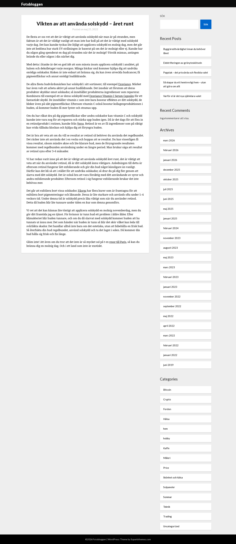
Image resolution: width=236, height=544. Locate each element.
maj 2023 (168, 257)
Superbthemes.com (141, 539)
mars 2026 (169, 140)
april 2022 (169, 325)
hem (165, 428)
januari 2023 (170, 286)
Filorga (82, 190)
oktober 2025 (170, 179)
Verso (80, 123)
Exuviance (124, 84)
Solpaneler (169, 487)
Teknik (166, 506)
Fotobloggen (32, 4)
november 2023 (171, 238)
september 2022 (172, 306)
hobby (166, 438)
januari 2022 (170, 355)
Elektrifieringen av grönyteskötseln (182, 62)
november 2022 (171, 296)
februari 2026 (170, 150)
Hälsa (166, 418)
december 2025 (171, 169)
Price (166, 467)
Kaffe (166, 448)
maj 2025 (168, 208)
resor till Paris (118, 242)
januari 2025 (170, 218)
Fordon (167, 409)
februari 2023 (170, 276)
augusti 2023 (170, 247)
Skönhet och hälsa (173, 477)
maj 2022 (168, 316)
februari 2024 (170, 228)
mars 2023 (169, 267)
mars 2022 (169, 335)
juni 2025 (168, 198)
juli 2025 (168, 189)
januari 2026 (170, 159)
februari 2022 (170, 345)
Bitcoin (167, 389)
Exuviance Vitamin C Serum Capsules (112, 96)
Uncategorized (171, 526)
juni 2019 (168, 364)
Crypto (167, 399)
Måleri (166, 457)
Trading (167, 516)
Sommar (167, 497)
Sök (162, 15)
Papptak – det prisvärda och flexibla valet (185, 72)
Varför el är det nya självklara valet (182, 96)
